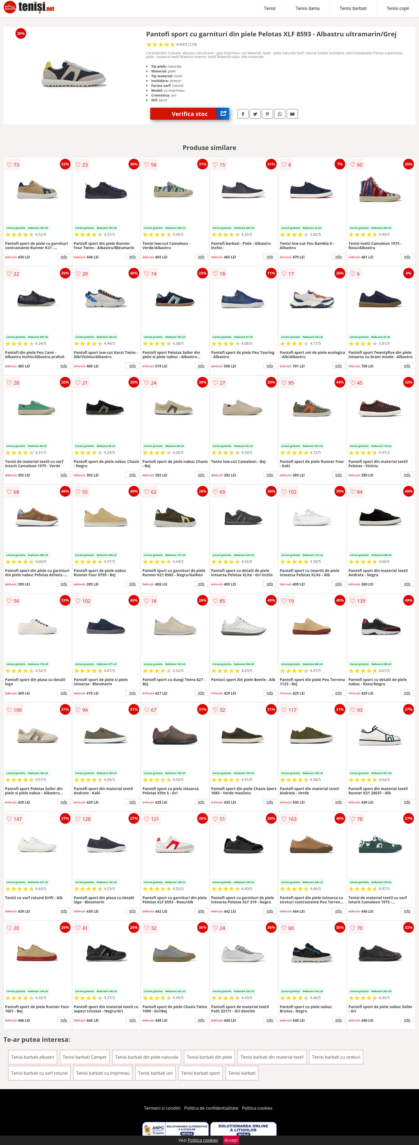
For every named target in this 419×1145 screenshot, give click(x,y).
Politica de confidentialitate (211, 1108)
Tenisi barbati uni (155, 1073)
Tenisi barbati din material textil (272, 1057)
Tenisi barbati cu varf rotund (39, 1073)
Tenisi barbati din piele (209, 1057)
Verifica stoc (200, 114)
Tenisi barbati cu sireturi (336, 1057)
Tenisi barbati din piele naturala (146, 1057)
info (64, 256)
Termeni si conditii (162, 1108)
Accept (231, 1140)
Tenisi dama (308, 8)
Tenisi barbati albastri (32, 1057)
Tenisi (270, 8)
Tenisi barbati (353, 8)
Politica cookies (257, 1108)
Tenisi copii (398, 8)
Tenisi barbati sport (200, 1073)
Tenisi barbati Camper (85, 1057)
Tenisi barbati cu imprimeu (103, 1073)
